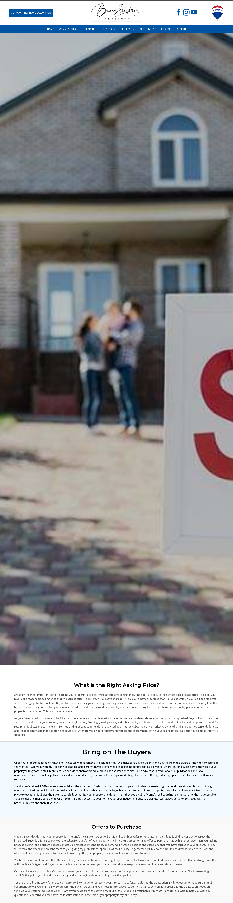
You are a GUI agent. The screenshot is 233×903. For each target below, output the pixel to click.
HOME (50, 29)
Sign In (181, 29)
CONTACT (166, 29)
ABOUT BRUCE (148, 29)
